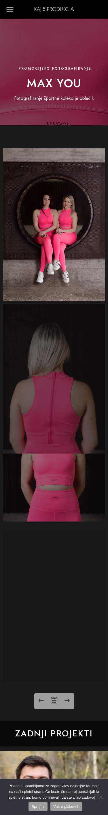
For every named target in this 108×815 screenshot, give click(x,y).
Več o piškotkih (66, 806)
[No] (101, 797)
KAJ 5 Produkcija (54, 9)
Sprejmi (38, 806)
